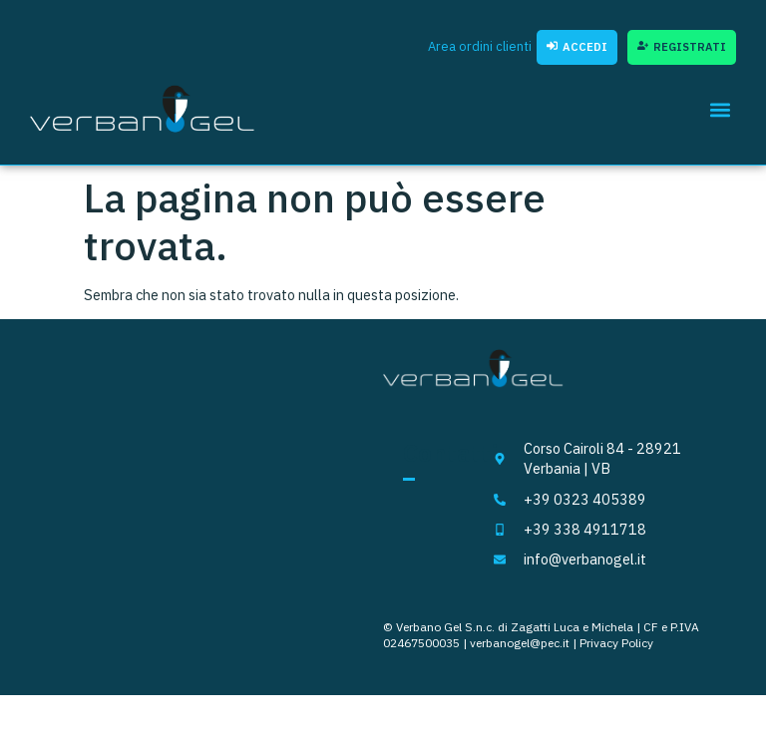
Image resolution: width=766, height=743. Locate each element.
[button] (719, 109)
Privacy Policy (616, 642)
